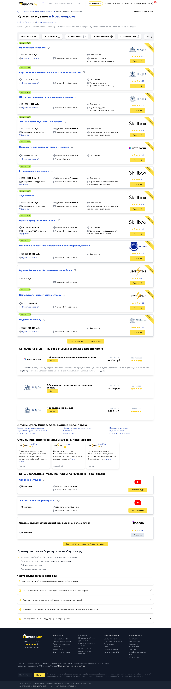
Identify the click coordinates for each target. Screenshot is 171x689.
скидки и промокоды (61, 561)
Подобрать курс (111, 649)
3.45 (142, 530)
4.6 (142, 130)
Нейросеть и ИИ (60, 639)
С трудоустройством (113, 641)
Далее (138, 61)
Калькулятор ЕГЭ (111, 652)
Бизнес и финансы (61, 644)
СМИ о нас (134, 647)
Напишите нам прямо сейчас (71, 666)
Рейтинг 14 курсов (25, 22)
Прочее (81, 654)
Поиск (39, 675)
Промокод (150, 47)
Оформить (24, 135)
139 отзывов (136, 358)
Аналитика (58, 649)
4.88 (142, 278)
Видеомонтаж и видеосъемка (30, 428)
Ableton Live (68, 433)
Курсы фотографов (26, 433)
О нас (131, 655)
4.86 (142, 328)
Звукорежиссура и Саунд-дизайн (32, 431)
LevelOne (33, 444)
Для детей (83, 641)
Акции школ (109, 644)
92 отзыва (136, 386)
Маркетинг (83, 635)
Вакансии (133, 644)
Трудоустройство (142, 3)
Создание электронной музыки (77, 428)
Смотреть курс (137, 490)
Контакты (133, 639)
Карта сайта (134, 657)
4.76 (142, 56)
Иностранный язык (87, 638)
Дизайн (56, 647)
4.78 (142, 254)
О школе (138, 535)
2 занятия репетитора (46, 22)
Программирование (62, 641)
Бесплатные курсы (112, 639)
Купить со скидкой (30, 58)
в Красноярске (62, 16)
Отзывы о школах (112, 3)
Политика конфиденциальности (32, 686)
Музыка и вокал (116, 431)
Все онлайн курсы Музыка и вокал (85, 341)
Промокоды (127, 3)
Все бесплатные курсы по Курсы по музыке (85, 544)
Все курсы (95, 3)
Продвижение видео (118, 428)
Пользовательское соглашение (63, 686)
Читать (22, 462)
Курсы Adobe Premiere (119, 433)
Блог (106, 647)
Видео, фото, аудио (61, 652)
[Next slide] (148, 36)
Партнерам (134, 641)
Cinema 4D (68, 431)
